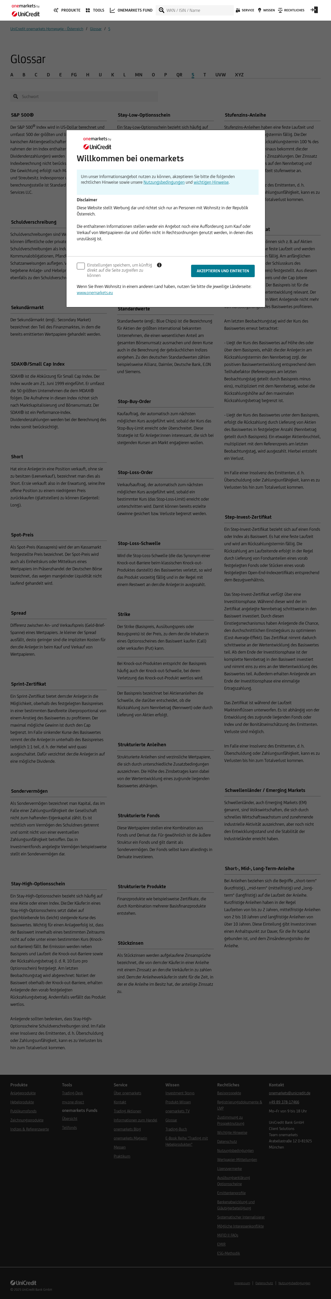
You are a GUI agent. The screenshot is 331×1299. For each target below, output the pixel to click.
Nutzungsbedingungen (164, 182)
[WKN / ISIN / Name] (200, 10)
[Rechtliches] (290, 12)
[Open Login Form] (314, 12)
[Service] (244, 12)
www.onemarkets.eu (95, 292)
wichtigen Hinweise (211, 182)
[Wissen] (265, 12)
